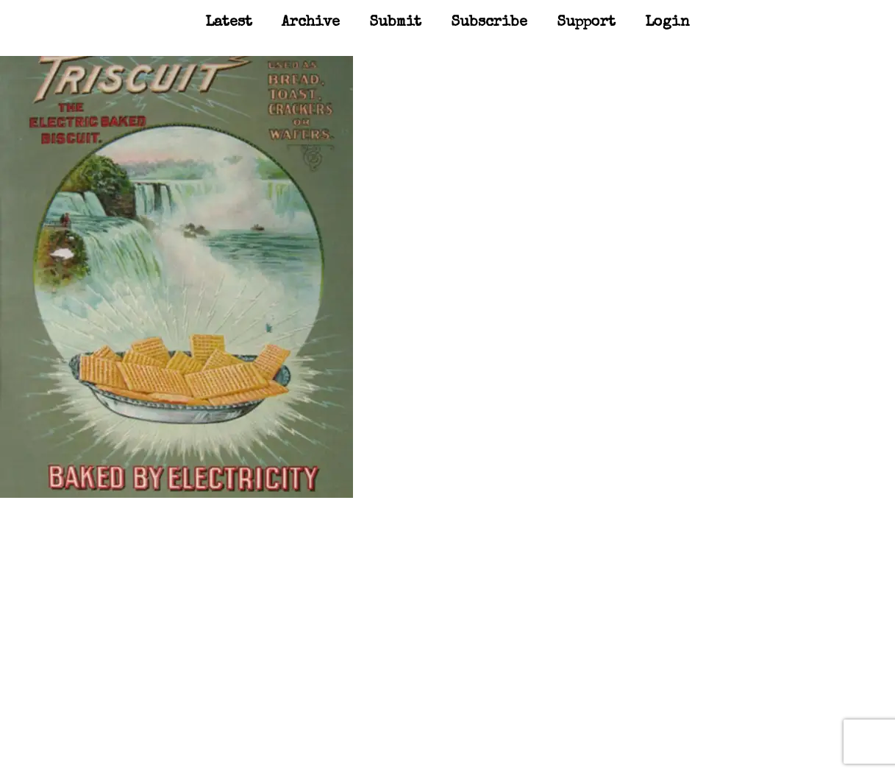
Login (667, 22)
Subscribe (489, 22)
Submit (395, 22)
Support (586, 22)
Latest (228, 22)
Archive (311, 22)
